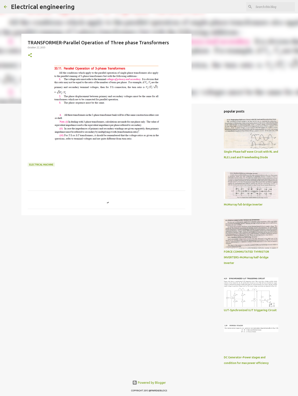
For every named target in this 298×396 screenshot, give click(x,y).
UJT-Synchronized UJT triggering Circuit (250, 310)
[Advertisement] (106, 248)
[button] (30, 55)
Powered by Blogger (149, 382)
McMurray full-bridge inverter (243, 204)
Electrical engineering (43, 6)
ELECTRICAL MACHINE (41, 164)
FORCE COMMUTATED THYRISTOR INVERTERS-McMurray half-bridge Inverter (246, 257)
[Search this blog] (274, 6)
